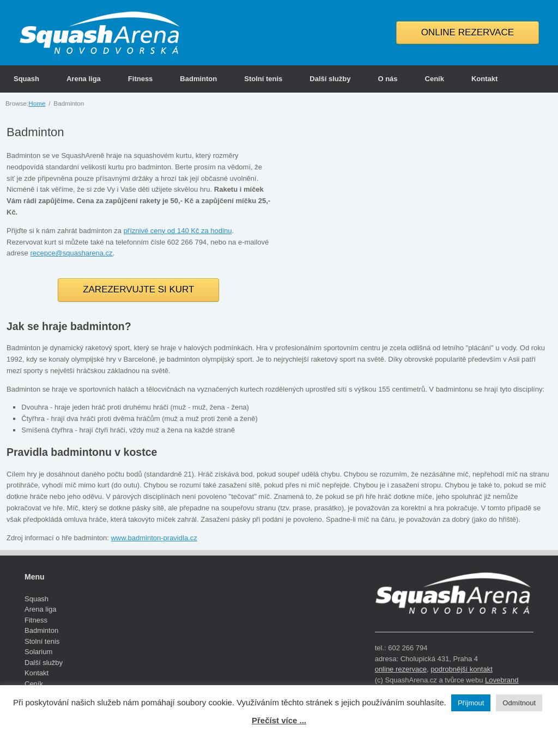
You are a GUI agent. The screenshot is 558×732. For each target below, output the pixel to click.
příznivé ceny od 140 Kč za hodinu (178, 231)
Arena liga (83, 79)
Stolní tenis (263, 79)
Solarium (38, 652)
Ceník (434, 79)
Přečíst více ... (279, 720)
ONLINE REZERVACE (467, 32)
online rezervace (401, 669)
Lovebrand (501, 680)
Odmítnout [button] (519, 703)
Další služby (330, 79)
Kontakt (484, 79)
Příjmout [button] (471, 703)
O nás (387, 79)
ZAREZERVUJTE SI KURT (138, 289)
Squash (26, 79)
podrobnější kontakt (461, 669)
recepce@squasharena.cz (71, 253)
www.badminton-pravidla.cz (154, 538)
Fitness (140, 79)
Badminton (198, 79)
